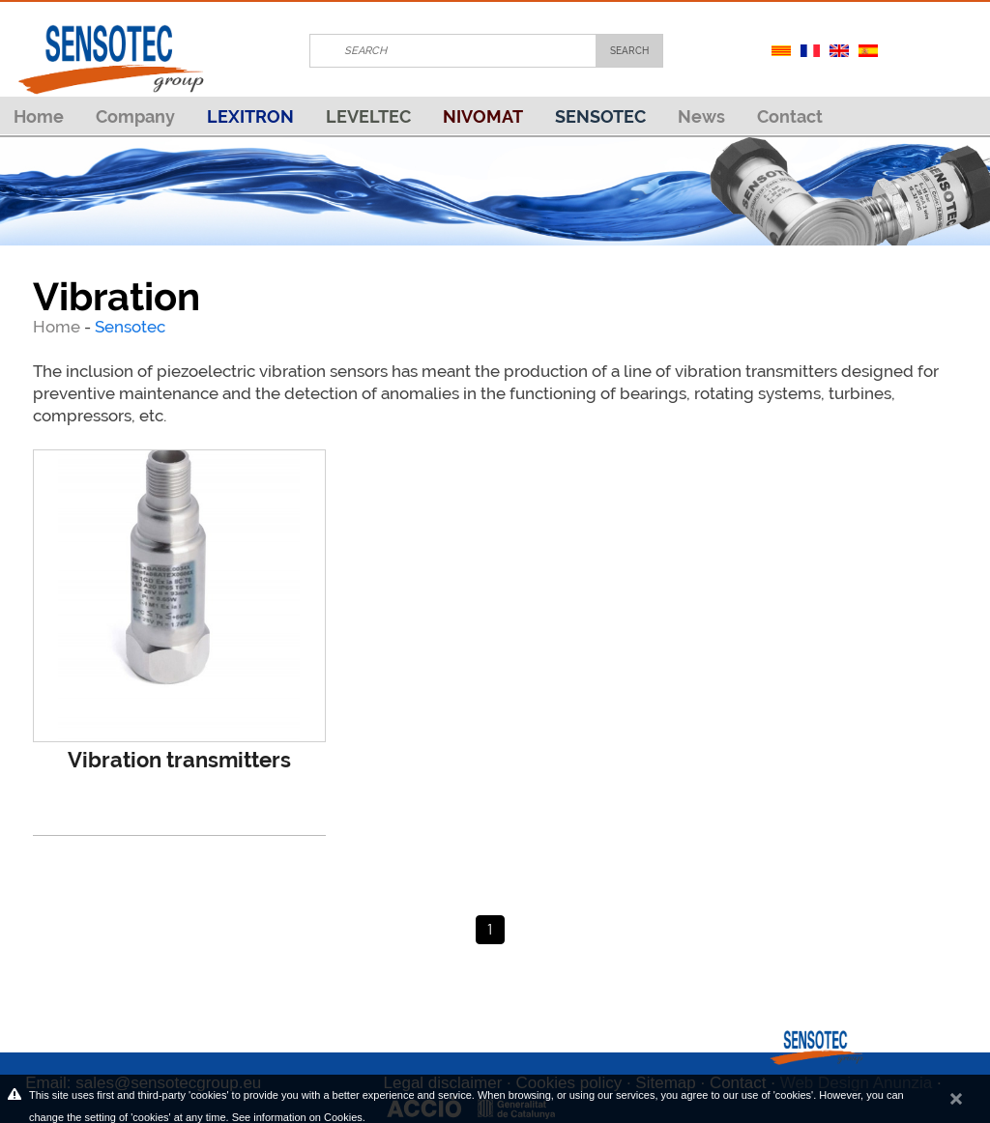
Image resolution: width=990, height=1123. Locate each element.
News (701, 116)
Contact (790, 116)
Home (39, 116)
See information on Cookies (297, 1117)
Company (135, 116)
